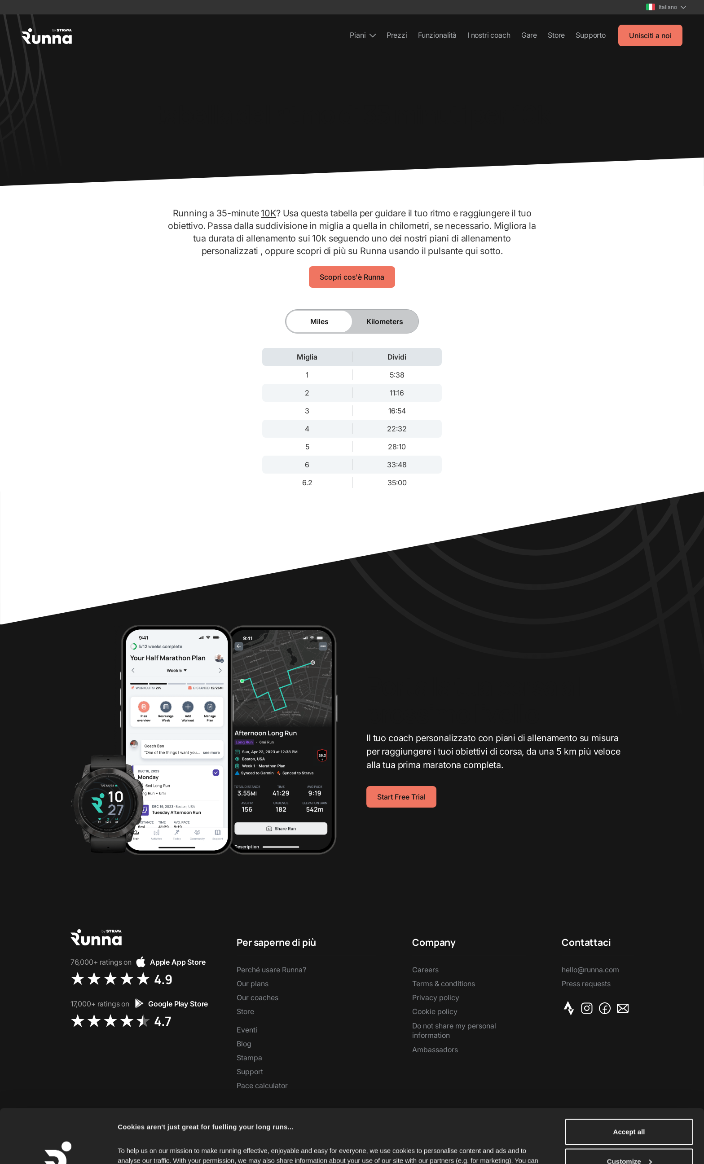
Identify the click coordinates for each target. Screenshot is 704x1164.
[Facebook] (607, 1008)
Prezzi (397, 35)
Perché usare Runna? (271, 969)
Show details (138, 1144)
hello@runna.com (590, 969)
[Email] (625, 1008)
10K (268, 213)
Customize (629, 1111)
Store (556, 35)
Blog (244, 1043)
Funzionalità (437, 35)
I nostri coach (488, 35)
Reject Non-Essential (628, 1140)
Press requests (586, 983)
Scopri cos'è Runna (352, 276)
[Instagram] (589, 1008)
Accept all (629, 1081)
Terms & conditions (443, 983)
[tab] (319, 321)
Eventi (247, 1029)
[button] (666, 7)
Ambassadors (435, 1049)
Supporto (591, 35)
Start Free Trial (401, 796)
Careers (425, 969)
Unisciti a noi (650, 35)
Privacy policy (435, 997)
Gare (529, 35)
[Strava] (571, 1008)
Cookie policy (435, 1011)
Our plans (252, 983)
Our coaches (257, 997)
